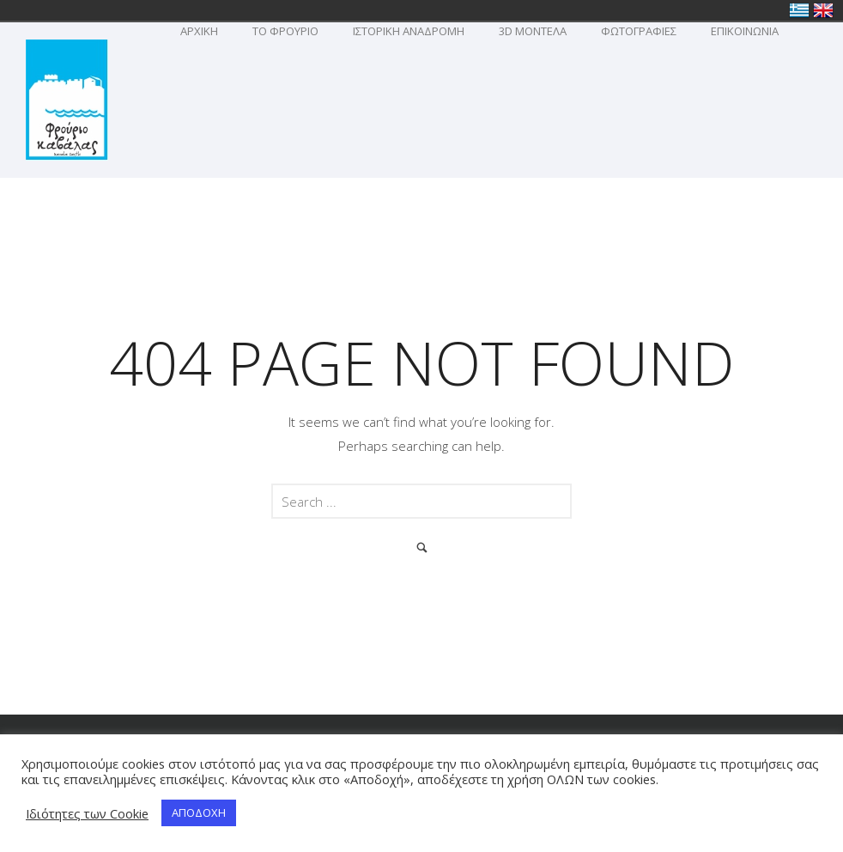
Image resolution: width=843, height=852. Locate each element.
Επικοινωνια (745, 31)
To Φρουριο (285, 31)
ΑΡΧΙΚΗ (199, 31)
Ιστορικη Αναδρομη (408, 31)
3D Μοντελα (533, 31)
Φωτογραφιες (638, 31)
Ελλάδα (799, 10)
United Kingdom (823, 10)
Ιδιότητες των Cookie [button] (87, 813)
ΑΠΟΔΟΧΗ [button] (199, 812)
